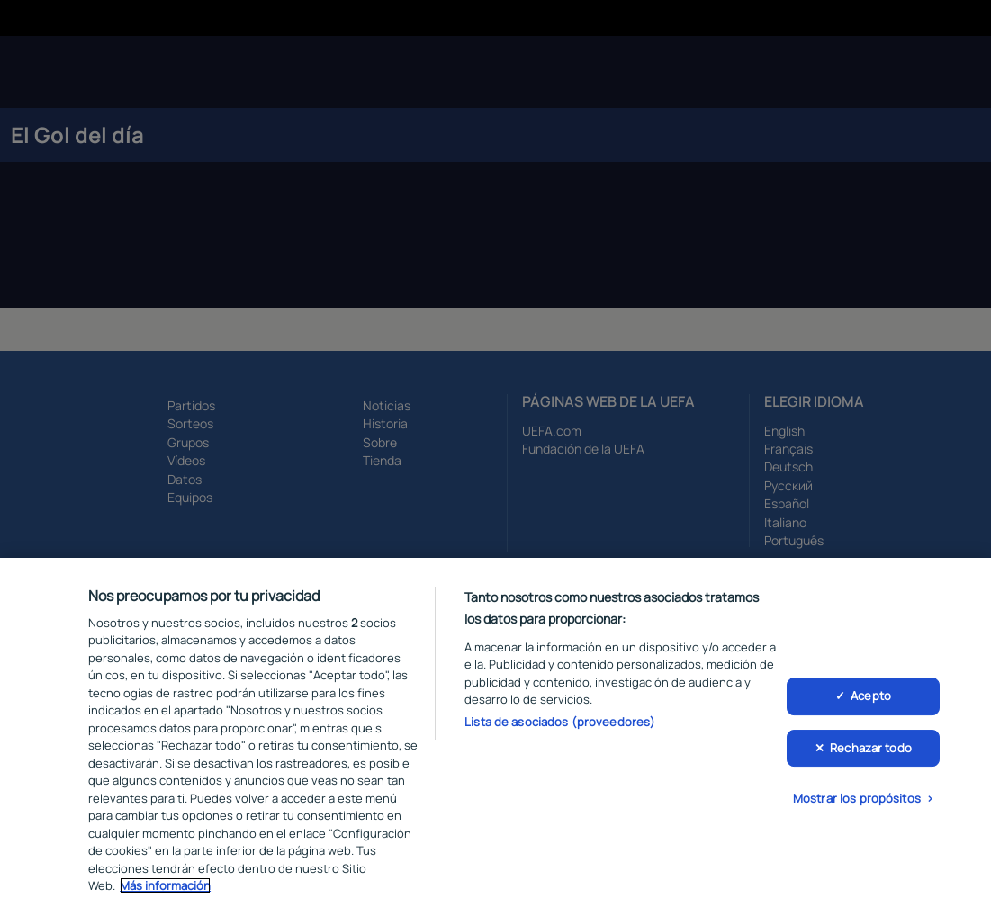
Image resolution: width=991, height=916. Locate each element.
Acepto (871, 695)
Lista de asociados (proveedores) (559, 722)
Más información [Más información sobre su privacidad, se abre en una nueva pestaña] (165, 885)
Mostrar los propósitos (857, 798)
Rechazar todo (871, 748)
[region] (495, 737)
